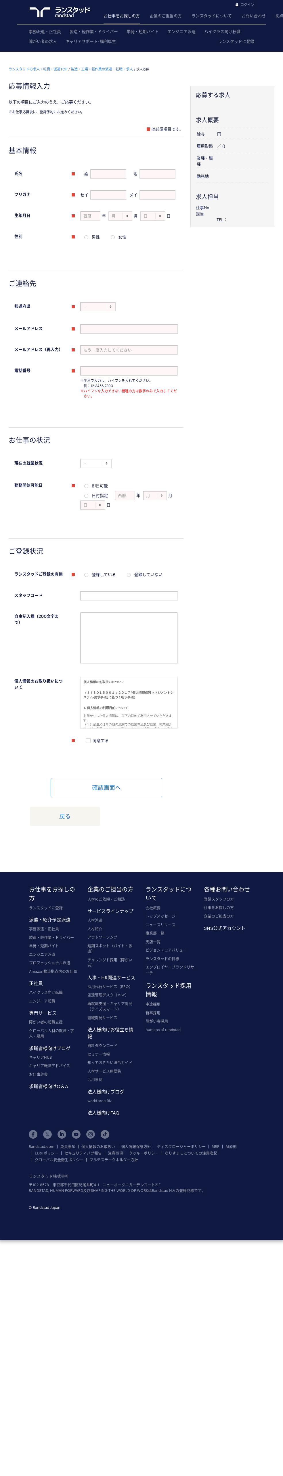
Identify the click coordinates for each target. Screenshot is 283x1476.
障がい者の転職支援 (46, 992)
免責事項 (67, 1116)
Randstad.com (41, 1116)
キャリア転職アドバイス (49, 1035)
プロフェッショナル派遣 (49, 932)
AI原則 (231, 1116)
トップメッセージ (160, 886)
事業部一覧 (155, 903)
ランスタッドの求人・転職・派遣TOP (38, 63)
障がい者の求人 (43, 41)
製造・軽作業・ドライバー (94, 31)
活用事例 (94, 1049)
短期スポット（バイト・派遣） (109, 918)
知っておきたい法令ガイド (109, 1032)
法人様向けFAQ (103, 1082)
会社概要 (153, 877)
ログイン (247, 5)
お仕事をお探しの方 (122, 15)
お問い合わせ (254, 15)
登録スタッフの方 (219, 869)
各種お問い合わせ (227, 859)
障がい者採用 (157, 991)
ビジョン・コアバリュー (166, 920)
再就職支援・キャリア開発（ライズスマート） (109, 976)
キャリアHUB (40, 1027)
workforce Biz (99, 1070)
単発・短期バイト (143, 31)
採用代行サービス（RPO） (110, 956)
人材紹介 (94, 898)
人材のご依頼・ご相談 (106, 869)
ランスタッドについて (212, 15)
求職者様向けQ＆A (48, 1056)
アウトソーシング (102, 907)
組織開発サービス (102, 987)
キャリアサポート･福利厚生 (91, 41)
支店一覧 (153, 911)
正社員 (36, 953)
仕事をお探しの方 (219, 877)
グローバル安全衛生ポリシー (59, 1129)
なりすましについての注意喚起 (191, 1123)
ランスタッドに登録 (236, 41)
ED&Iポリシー (46, 1123)
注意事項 (115, 1123)
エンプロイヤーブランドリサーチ (170, 940)
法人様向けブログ (105, 1061)
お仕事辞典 (38, 1044)
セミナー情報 (98, 1024)
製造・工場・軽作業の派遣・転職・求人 (102, 63)
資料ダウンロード (102, 1015)
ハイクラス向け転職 (222, 31)
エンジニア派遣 (181, 31)
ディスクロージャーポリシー (181, 1116)
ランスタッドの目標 (162, 928)
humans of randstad (163, 999)
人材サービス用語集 (104, 1041)
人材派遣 (94, 890)
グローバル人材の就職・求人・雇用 (51, 1003)
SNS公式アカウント (224, 898)
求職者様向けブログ (49, 1018)
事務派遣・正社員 (45, 31)
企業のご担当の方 (166, 15)
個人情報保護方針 (136, 1116)
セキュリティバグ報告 (83, 1123)
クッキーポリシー (144, 1123)
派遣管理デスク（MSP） (108, 965)
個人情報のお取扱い (98, 1116)
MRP (215, 1116)
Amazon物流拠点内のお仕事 (53, 941)
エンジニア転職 (42, 970)
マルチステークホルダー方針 (113, 1129)
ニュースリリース (160, 894)
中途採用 (153, 974)
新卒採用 (153, 982)
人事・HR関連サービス (111, 947)
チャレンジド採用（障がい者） (109, 932)
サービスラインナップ (110, 881)
